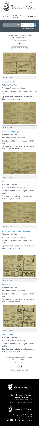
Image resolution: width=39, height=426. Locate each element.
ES (35, 3)
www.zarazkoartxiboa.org (10, 415)
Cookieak (34, 415)
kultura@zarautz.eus (15, 402)
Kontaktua (32, 16)
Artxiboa (6, 16)
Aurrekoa (24, 47)
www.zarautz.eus (27, 420)
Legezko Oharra (25, 415)
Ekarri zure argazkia (17, 16)
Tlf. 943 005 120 (28, 402)
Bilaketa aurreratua (28, 28)
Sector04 (29, 417)
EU (31, 3)
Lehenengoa (16, 47)
